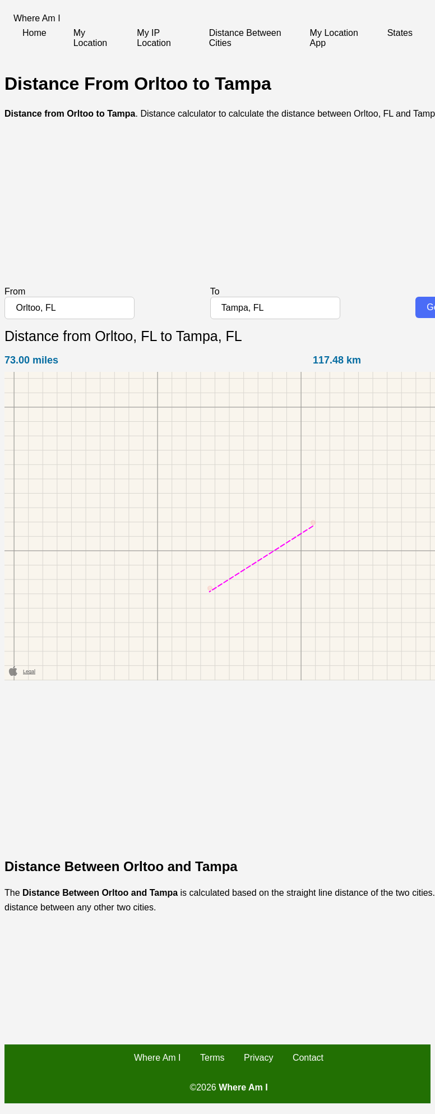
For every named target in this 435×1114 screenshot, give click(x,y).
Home (34, 33)
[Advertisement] (215, 208)
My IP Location (154, 38)
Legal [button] (29, 671)
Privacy (258, 1057)
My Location (90, 38)
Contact (308, 1057)
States (400, 33)
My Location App (334, 38)
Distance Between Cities (245, 38)
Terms (212, 1057)
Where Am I (157, 1057)
